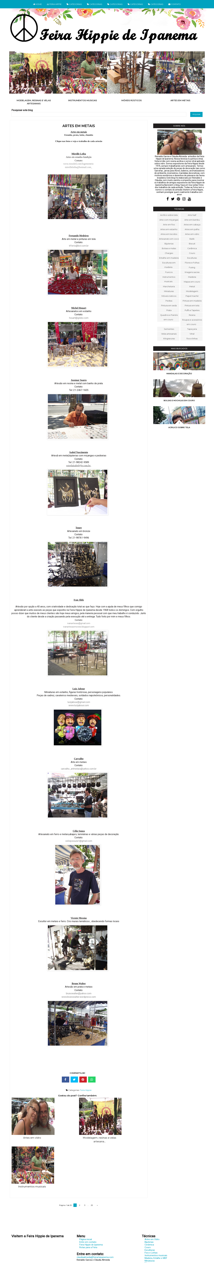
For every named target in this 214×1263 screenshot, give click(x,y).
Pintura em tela (192, 305)
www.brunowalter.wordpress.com (79, 996)
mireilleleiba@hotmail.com (78, 167)
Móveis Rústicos (153, 1224)
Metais (148, 1218)
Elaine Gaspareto (113, 1260)
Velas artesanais (169, 334)
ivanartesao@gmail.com (78, 623)
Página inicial (85, 1194)
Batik (192, 239)
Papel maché (192, 296)
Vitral (192, 334)
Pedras (169, 301)
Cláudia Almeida (112, 1258)
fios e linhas (192, 338)
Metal (192, 286)
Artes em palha (192, 229)
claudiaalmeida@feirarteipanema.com (95, 1212)
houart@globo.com (78, 317)
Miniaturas (169, 291)
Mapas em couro (192, 281)
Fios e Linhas (151, 1207)
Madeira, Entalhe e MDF (156, 1213)
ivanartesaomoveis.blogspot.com (78, 627)
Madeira (192, 277)
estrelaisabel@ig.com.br (78, 465)
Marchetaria (169, 286)
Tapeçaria (192, 329)
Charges (169, 253)
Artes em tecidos (169, 234)
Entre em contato (87, 1197)
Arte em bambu (192, 220)
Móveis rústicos (131, 100)
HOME (37, 4)
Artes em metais (180, 100)
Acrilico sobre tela (179, 427)
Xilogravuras (169, 338)
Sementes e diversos (155, 1237)
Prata (168, 310)
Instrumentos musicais (82, 100)
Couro (192, 253)
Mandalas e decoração (179, 373)
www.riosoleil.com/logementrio (78, 163)
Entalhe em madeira (169, 258)
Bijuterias (169, 243)
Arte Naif (192, 215)
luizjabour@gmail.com (78, 702)
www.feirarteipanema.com (24, 1245)
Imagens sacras (192, 272)
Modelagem (192, 291)
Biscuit (192, 243)
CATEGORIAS (74, 4)
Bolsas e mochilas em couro (179, 400)
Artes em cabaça (192, 224)
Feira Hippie (86, 1090)
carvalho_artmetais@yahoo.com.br (78, 768)
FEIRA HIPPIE (54, 4)
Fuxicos (169, 272)
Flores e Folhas (192, 262)
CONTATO (174, 4)
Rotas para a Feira (88, 1202)
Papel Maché (151, 1226)
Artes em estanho (168, 229)
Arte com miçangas (168, 220)
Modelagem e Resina (155, 1221)
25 (92, 1160)
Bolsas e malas (169, 248)
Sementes (169, 329)
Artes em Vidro (152, 1194)
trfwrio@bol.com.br (79, 245)
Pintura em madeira (192, 301)
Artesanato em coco (169, 239)
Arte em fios (169, 224)
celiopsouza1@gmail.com (78, 841)
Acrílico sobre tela (169, 215)
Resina (192, 315)
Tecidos (148, 1240)
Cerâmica (192, 248)
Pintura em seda (169, 305)
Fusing (192, 267)
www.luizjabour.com (79, 705)
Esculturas (192, 258)
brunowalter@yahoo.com (78, 993)
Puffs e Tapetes (192, 310)
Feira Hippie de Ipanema (91, 1199)
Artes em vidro (192, 234)
